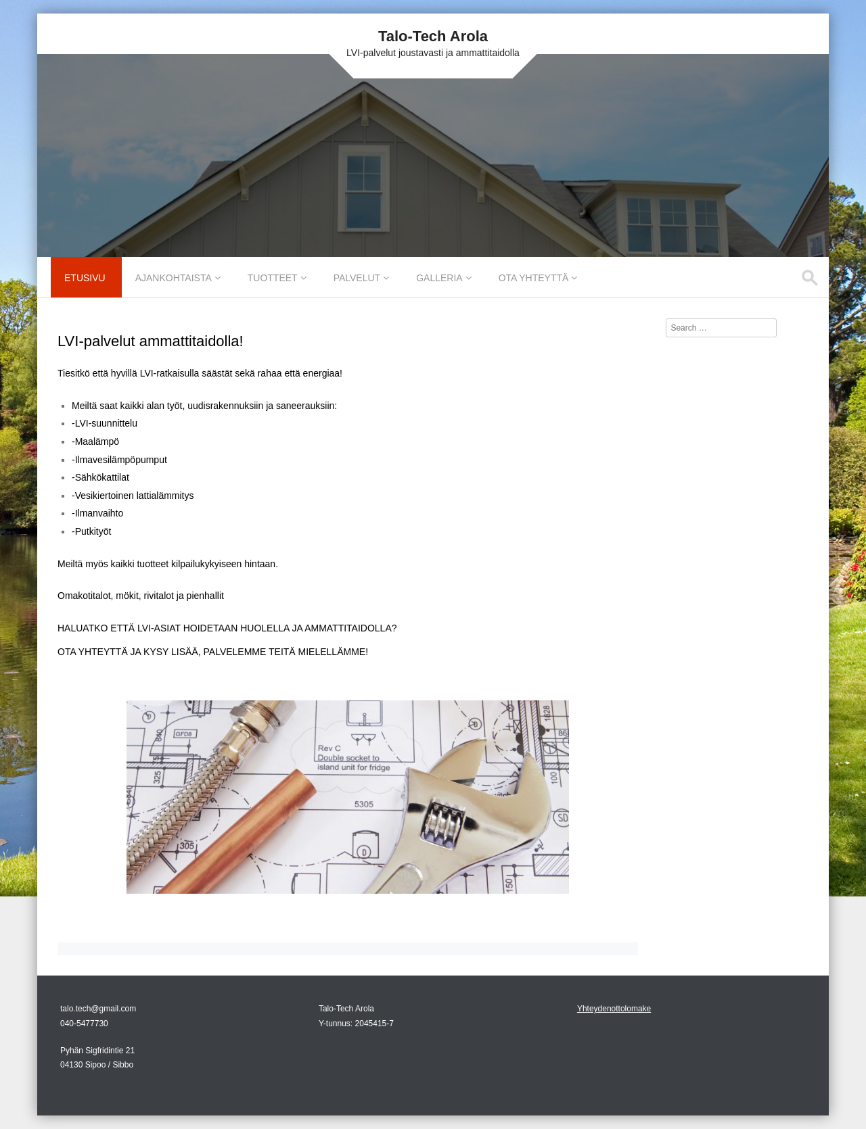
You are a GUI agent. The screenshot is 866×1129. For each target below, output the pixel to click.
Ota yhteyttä (534, 277)
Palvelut (357, 277)
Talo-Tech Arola (433, 36)
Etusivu (85, 277)
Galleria (439, 277)
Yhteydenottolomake (614, 1008)
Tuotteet (273, 277)
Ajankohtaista (173, 277)
